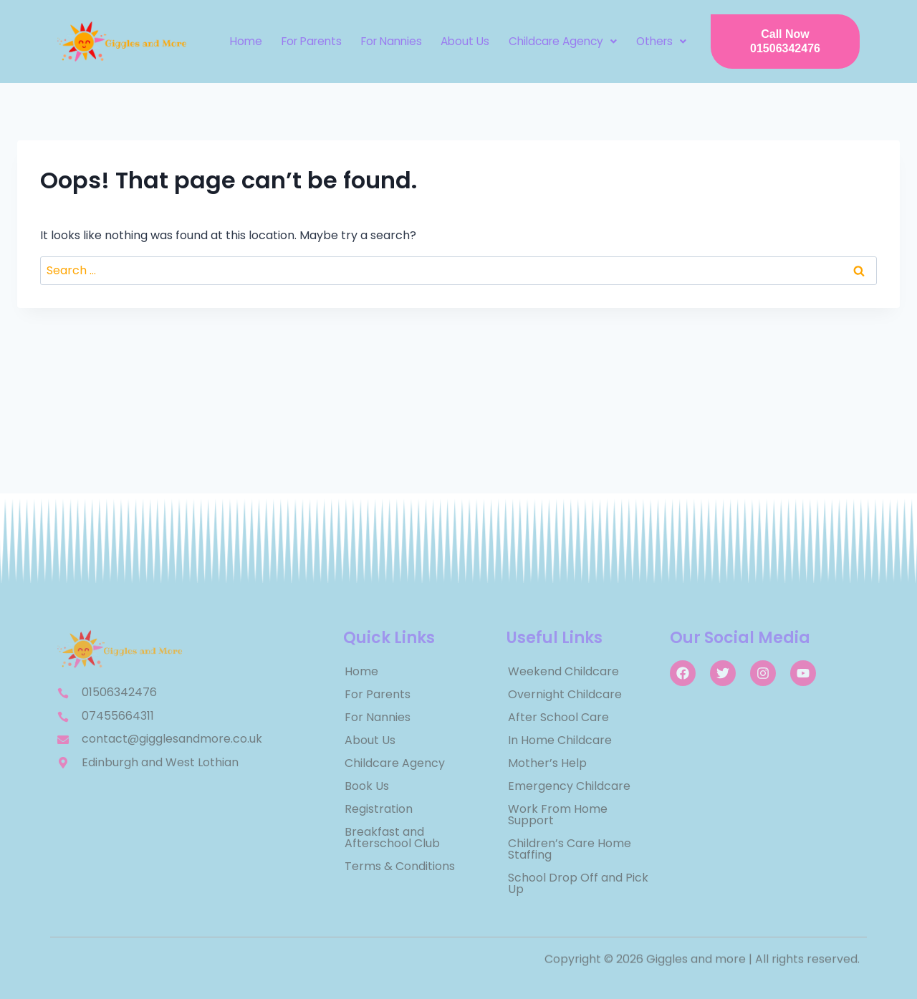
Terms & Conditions (400, 866)
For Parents (309, 41)
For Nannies (389, 41)
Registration (379, 809)
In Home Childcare (560, 740)
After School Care (558, 717)
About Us (461, 41)
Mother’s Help (547, 763)
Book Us (367, 786)
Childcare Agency (558, 41)
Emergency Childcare (569, 786)
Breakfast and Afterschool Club (392, 837)
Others (656, 41)
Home (244, 41)
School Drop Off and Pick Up (578, 883)
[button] (558, 41)
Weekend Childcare (563, 671)
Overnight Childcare (565, 694)
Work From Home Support (558, 815)
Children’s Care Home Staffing (569, 849)
